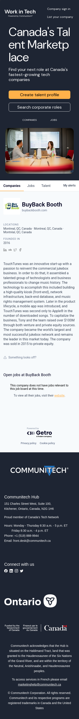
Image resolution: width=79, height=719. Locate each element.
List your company (60, 17)
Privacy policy (28, 443)
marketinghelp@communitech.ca (39, 684)
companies (11, 186)
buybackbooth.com (34, 210)
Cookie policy (47, 443)
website (59, 395)
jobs (31, 186)
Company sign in (58, 9)
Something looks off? (19, 357)
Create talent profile (39, 94)
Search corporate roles (39, 107)
